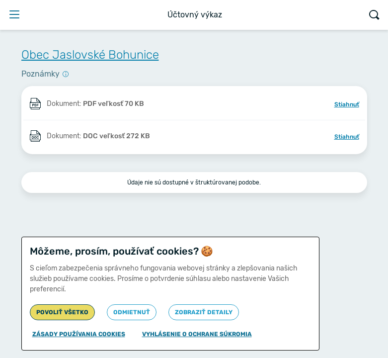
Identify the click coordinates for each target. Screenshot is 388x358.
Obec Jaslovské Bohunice (90, 55)
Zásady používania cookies (78, 334)
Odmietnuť (131, 312)
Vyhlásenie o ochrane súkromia (197, 334)
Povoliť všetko (62, 312)
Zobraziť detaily (204, 312)
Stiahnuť (346, 104)
